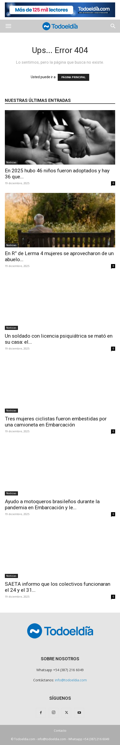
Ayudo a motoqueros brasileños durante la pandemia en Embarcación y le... (52, 504)
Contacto (60, 731)
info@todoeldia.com (71, 680)
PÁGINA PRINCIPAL (73, 77)
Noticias (11, 162)
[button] (8, 26)
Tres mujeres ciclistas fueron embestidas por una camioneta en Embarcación (56, 422)
